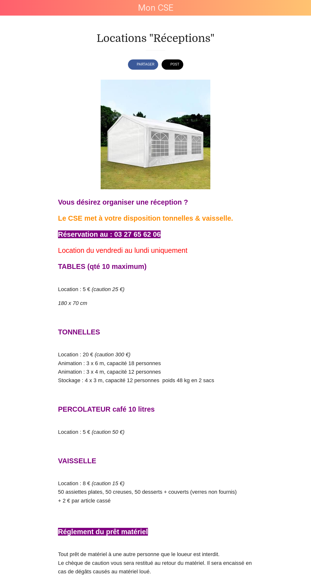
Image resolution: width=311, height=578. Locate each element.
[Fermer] (8, 8)
